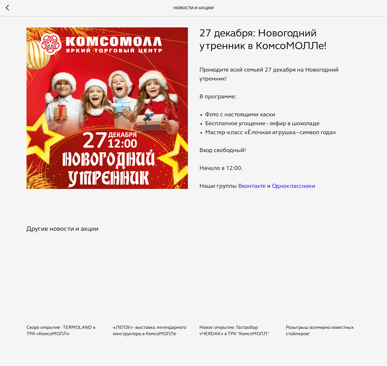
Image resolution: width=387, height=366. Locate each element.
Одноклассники (293, 186)
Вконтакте (252, 186)
